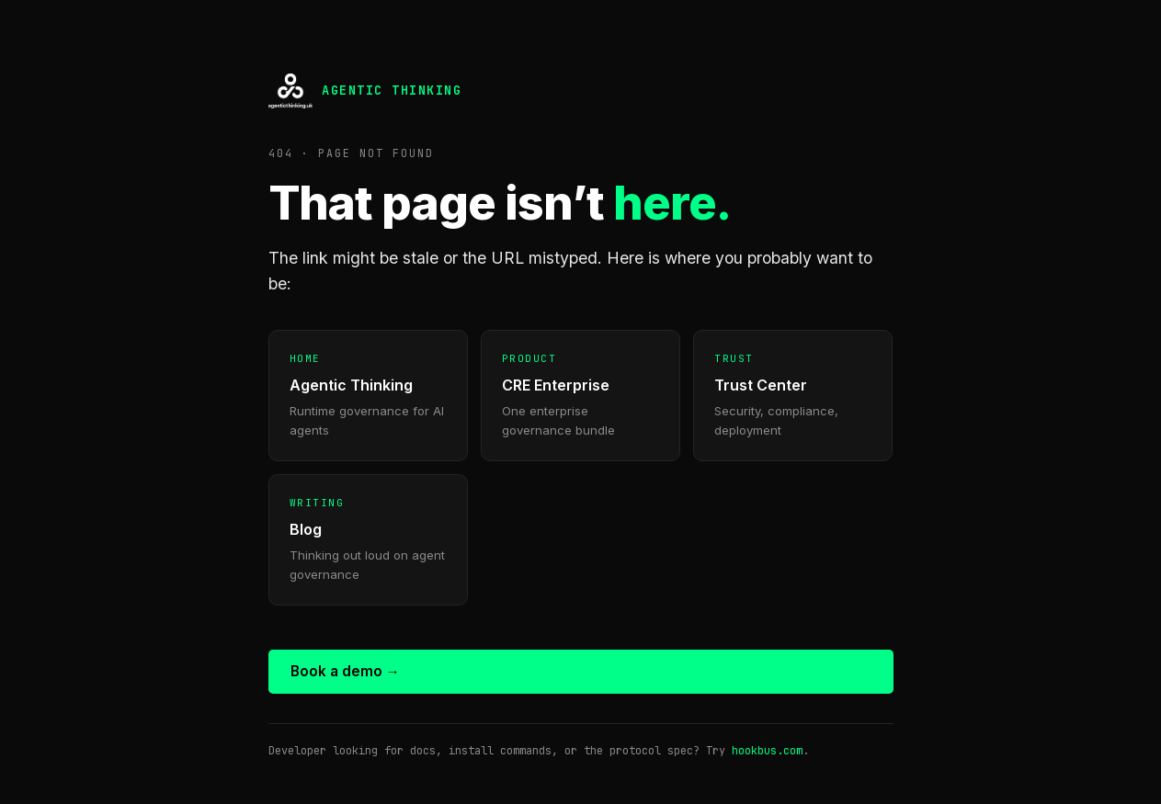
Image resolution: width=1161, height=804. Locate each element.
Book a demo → (345, 671)
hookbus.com (767, 750)
